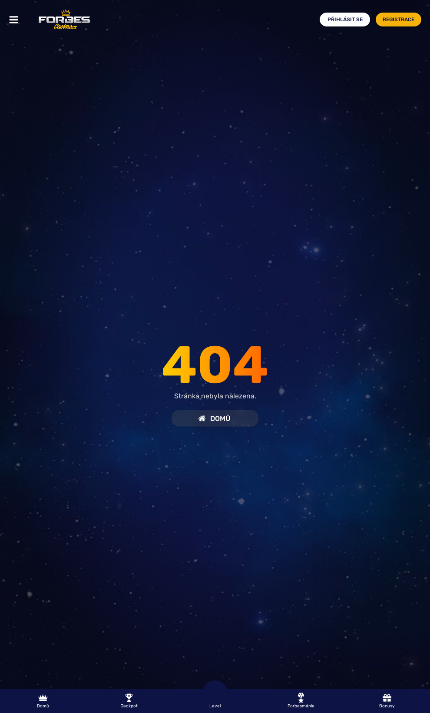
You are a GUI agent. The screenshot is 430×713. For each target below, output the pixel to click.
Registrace (398, 19)
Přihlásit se (345, 19)
